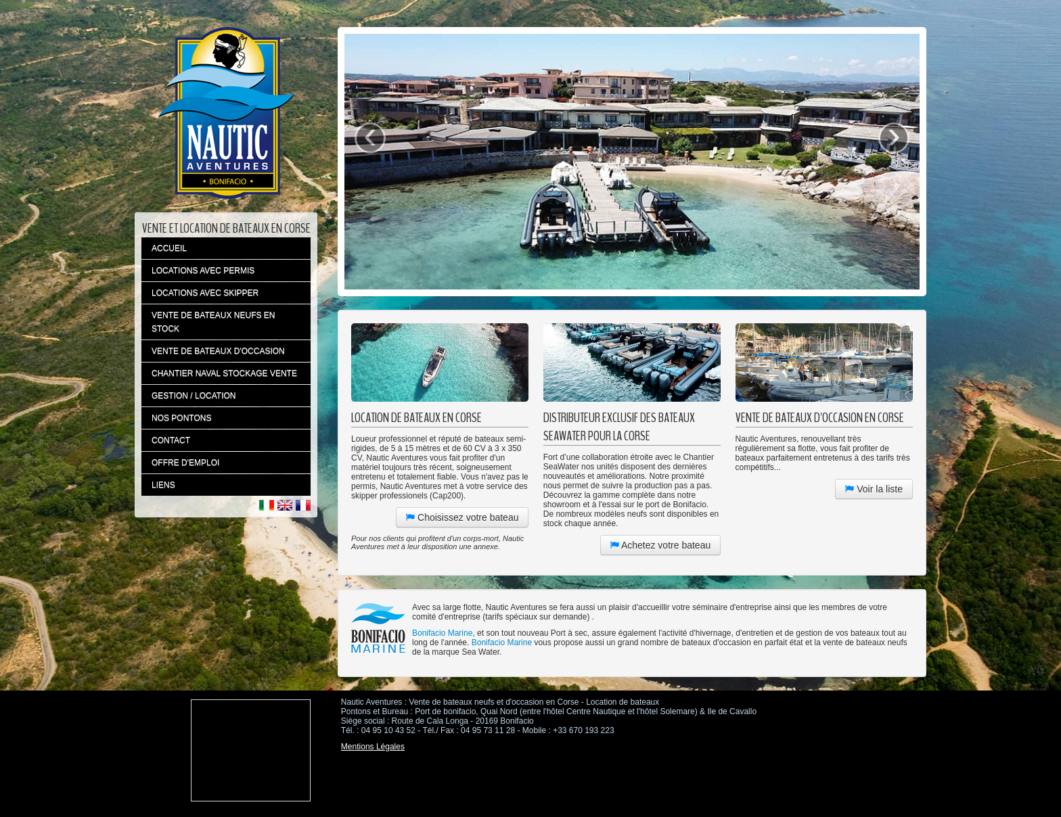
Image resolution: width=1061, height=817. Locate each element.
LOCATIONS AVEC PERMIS (203, 270)
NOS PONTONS (181, 418)
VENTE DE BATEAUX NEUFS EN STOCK (213, 321)
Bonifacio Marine (442, 633)
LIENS (163, 485)
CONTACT (171, 440)
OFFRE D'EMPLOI (185, 462)
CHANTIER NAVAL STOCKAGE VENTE (224, 373)
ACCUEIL (169, 248)
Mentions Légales (373, 746)
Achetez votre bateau (660, 545)
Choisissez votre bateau (462, 517)
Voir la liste (874, 489)
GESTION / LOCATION (193, 395)
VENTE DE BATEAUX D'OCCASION (218, 351)
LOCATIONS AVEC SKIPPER (205, 293)
